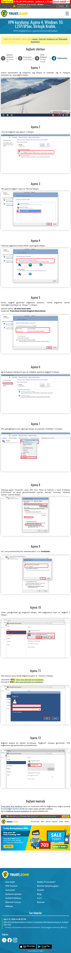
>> (61, 1)
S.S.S (39, 898)
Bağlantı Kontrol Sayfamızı (17, 811)
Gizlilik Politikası (13, 898)
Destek (40, 890)
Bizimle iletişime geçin (48, 886)
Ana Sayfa (10, 882)
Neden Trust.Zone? (46, 882)
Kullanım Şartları (13, 894)
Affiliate (9, 906)
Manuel (40, 902)
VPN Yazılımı (11, 886)
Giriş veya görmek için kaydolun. (30, 679)
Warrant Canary (13, 902)
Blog (39, 894)
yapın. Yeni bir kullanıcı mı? (45, 39)
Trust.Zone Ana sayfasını (11, 806)
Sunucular (10, 890)
